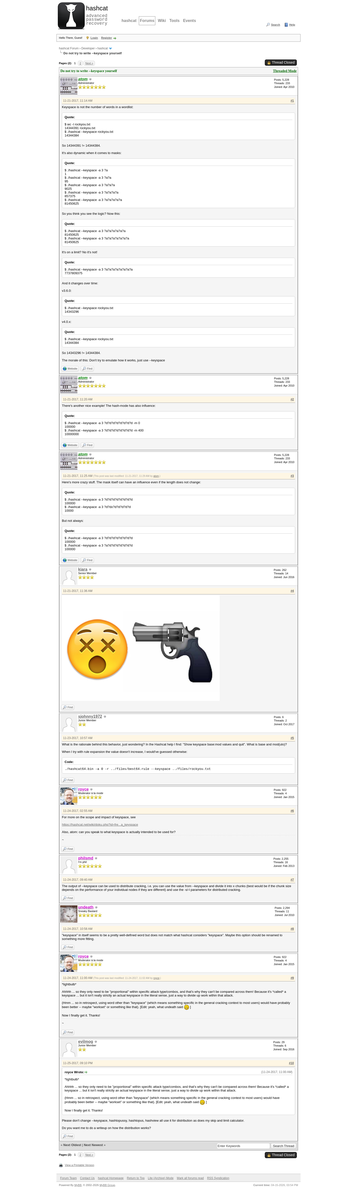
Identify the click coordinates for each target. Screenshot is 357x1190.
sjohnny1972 (90, 716)
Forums (147, 21)
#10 (291, 1063)
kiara (82, 569)
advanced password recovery (96, 15)
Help (292, 24)
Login (94, 37)
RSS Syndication (218, 1178)
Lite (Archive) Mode (161, 1178)
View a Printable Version (79, 1165)
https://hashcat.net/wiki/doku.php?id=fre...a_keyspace (100, 824)
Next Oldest (72, 1145)
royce (156, 978)
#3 (292, 476)
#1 (292, 100)
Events (189, 21)
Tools (174, 21)
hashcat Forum (69, 48)
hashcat (129, 21)
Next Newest (93, 1145)
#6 (292, 811)
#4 (292, 591)
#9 (292, 978)
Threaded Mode (285, 71)
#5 (292, 738)
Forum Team (68, 1178)
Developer (88, 48)
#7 (292, 879)
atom (156, 476)
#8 (292, 929)
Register (106, 37)
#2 (292, 399)
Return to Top (136, 1178)
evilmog (85, 1041)
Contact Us (87, 1178)
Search (275, 24)
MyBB (77, 1185)
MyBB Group (107, 1185)
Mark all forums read (190, 1178)
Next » (89, 63)
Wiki (162, 21)
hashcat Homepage (111, 1178)
